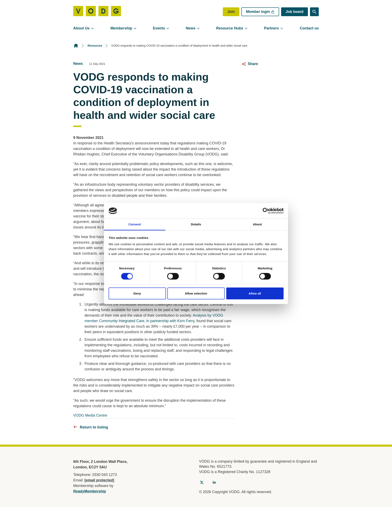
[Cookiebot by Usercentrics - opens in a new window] (266, 211)
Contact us (309, 28)
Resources (95, 45)
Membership (121, 28)
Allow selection (196, 293)
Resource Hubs (229, 28)
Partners (271, 28)
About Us (81, 28)
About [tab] (257, 224)
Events (159, 28)
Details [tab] (196, 224)
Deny (137, 293)
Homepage (76, 46)
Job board (294, 12)
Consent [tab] (134, 224)
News (190, 28)
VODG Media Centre (90, 415)
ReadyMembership (89, 491)
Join (231, 12)
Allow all (255, 293)
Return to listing (94, 427)
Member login (260, 12)
